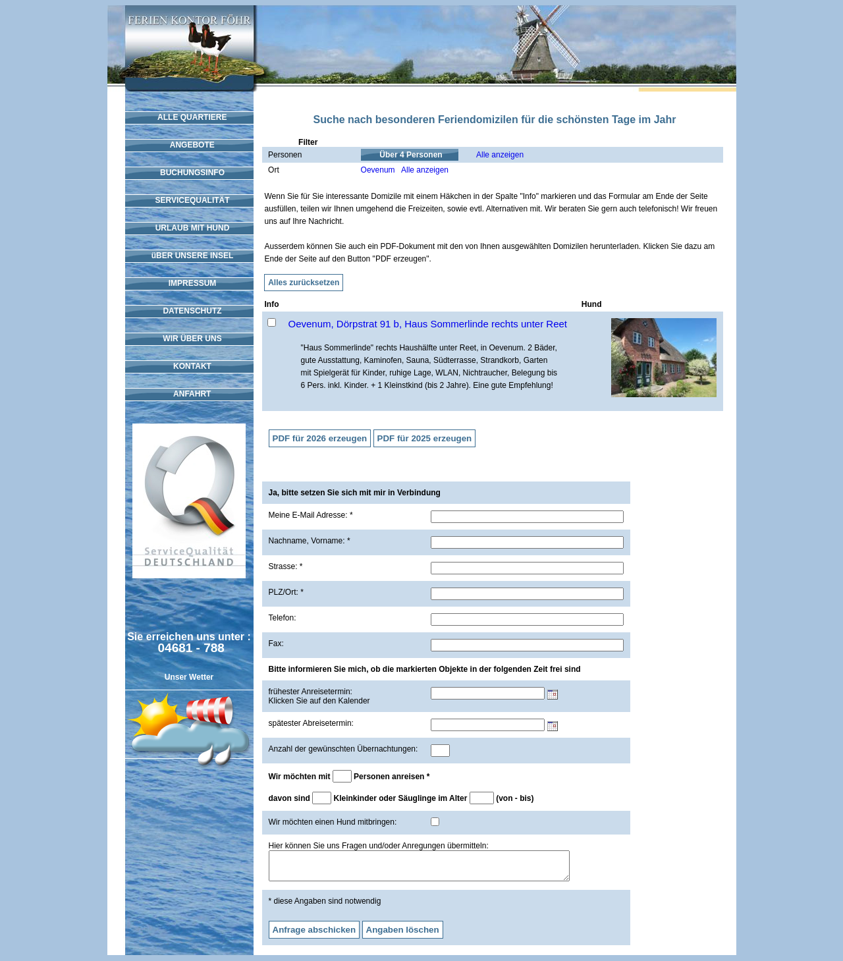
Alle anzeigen (500, 154)
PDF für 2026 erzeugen (320, 438)
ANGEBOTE (189, 145)
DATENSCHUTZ (188, 311)
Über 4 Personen (411, 154)
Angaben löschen (402, 936)
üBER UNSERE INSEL (189, 255)
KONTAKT (189, 366)
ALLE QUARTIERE (189, 117)
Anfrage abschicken (314, 936)
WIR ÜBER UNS (188, 338)
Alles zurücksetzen (303, 282)
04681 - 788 (191, 648)
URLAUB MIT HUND (189, 228)
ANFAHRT (189, 393)
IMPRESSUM (189, 283)
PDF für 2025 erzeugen (424, 438)
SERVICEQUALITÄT (188, 200)
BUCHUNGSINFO (189, 172)
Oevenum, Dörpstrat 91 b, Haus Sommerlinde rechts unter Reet (428, 323)
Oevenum (378, 170)
